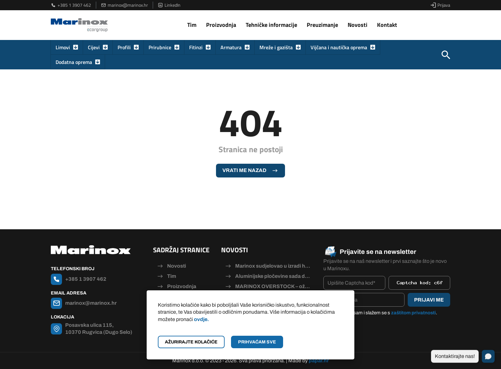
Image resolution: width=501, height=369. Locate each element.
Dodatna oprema (74, 62)
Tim (192, 24)
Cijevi (94, 47)
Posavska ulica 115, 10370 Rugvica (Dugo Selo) (98, 328)
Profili (124, 47)
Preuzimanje (322, 24)
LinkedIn (169, 5)
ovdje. (201, 319)
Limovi (63, 47)
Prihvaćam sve (257, 342)
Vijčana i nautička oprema (339, 47)
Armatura (231, 47)
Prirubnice (160, 47)
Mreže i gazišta (276, 47)
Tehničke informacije (271, 24)
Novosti (357, 24)
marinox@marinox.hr (124, 5)
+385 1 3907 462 (71, 5)
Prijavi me (429, 299)
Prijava (440, 5)
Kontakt (387, 24)
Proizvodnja (221, 24)
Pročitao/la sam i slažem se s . (383, 312)
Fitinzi (196, 47)
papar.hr (319, 360)
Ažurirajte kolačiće (191, 342)
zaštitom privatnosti (413, 312)
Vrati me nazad (244, 170)
